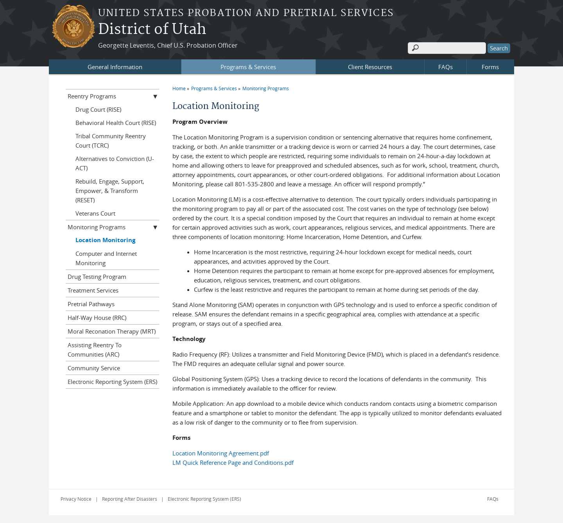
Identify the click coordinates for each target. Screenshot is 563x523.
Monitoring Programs (265, 88)
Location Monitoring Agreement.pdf (220, 453)
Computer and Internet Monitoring (106, 258)
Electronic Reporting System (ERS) (112, 382)
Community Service (94, 368)
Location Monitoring (105, 240)
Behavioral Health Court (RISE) (115, 123)
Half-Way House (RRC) (97, 317)
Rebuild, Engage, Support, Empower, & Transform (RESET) (109, 190)
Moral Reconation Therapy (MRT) (112, 331)
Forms (490, 67)
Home (179, 88)
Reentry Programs (92, 96)
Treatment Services (93, 290)
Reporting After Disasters (129, 499)
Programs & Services (248, 67)
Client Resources (370, 67)
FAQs (445, 67)
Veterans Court (95, 213)
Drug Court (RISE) (98, 109)
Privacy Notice (76, 499)
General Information (115, 67)
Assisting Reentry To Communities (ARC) (95, 349)
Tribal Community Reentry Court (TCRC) (110, 140)
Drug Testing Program (97, 276)
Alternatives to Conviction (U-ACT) (114, 163)
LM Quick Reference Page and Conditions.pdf (233, 462)
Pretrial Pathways (91, 304)
